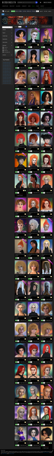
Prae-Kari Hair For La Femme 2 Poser (35, 441)
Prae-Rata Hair (43, 105)
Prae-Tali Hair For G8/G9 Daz (20, 358)
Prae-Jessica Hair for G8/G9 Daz (8, 75)
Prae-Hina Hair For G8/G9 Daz (33, 126)
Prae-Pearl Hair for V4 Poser (7, 66)
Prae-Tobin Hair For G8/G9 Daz (20, 43)
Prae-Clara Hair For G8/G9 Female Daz (22, 84)
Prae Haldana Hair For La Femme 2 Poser (35, 168)
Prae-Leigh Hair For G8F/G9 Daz (8, 69)
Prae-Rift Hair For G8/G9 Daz (20, 399)
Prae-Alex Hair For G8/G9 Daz (20, 64)
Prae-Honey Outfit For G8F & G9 (21, 441)
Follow (13, 11)
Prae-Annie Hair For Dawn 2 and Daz (34, 337)
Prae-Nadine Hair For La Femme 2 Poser (35, 420)
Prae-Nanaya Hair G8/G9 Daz (33, 43)
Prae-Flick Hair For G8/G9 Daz (8, 83)
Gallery (24, 11)
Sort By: (47, 26)
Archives (11, 14)
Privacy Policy (11, 453)
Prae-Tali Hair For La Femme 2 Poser (34, 358)
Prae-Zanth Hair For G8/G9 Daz (20, 233)
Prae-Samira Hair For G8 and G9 (47, 126)
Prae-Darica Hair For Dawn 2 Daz (47, 316)
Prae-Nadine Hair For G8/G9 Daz (47, 420)
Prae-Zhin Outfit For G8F (7, 74)
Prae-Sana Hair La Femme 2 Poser (21, 420)
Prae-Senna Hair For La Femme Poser (22, 147)
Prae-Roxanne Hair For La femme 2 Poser (35, 212)
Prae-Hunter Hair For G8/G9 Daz (47, 43)
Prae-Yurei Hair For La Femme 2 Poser (22, 295)
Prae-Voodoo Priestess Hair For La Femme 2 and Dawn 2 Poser (39, 295)
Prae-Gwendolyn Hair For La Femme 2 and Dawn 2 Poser (38, 316)
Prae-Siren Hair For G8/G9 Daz (8, 81)
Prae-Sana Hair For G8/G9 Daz (46, 399)
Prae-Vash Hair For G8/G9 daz (46, 64)
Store (21, 11)
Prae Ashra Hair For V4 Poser (8, 65)
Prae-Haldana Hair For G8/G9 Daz (47, 168)
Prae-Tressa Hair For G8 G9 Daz (21, 212)
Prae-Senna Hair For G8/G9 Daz (34, 147)
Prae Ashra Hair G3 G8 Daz (7, 62)
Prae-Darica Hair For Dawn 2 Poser (21, 337)
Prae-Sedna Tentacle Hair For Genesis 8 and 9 (23, 105)
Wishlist (33, 11)
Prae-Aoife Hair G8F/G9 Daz (20, 126)
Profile (17, 11)
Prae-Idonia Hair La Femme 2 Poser (21, 188)
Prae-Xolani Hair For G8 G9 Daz (8, 71)
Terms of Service (46, 452)
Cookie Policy (4, 453)
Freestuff (29, 11)
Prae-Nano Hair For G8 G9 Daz (8, 68)
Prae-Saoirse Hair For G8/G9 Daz (47, 84)
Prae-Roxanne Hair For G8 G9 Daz (47, 212)
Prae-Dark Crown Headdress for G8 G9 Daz (10, 77)
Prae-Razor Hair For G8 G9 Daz (8, 78)
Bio (37, 11)
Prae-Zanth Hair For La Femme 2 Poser (35, 233)
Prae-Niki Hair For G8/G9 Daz (8, 72)
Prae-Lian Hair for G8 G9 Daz (8, 80)
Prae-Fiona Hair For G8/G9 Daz (33, 105)
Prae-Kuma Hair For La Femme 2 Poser (22, 168)
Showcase (6, 14)
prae (17, 45)
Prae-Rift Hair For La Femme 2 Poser (34, 399)
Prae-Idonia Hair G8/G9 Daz (33, 188)
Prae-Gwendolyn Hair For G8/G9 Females (22, 316)
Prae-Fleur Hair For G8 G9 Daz (33, 64)
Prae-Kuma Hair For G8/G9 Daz (46, 147)
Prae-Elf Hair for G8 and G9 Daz (21, 254)
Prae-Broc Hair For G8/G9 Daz (33, 84)
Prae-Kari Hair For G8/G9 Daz (46, 441)
